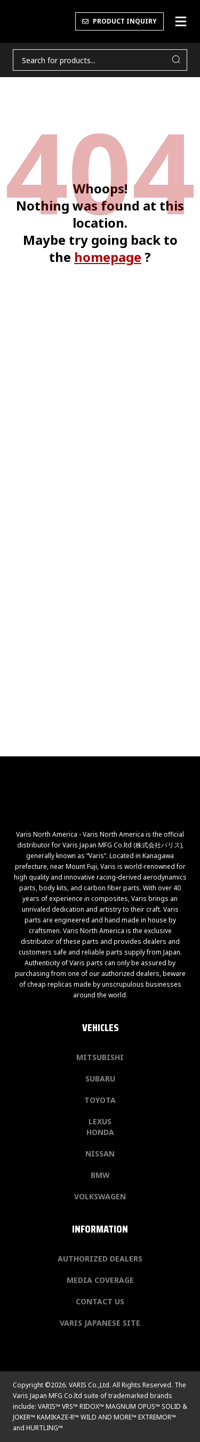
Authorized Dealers (100, 1258)
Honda (100, 1132)
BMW (100, 1175)
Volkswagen (100, 1196)
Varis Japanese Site (100, 1323)
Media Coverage (100, 1280)
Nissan (100, 1153)
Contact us (100, 1301)
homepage (107, 257)
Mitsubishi (100, 1057)
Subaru (100, 1078)
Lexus (100, 1121)
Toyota (100, 1100)
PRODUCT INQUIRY (119, 21)
